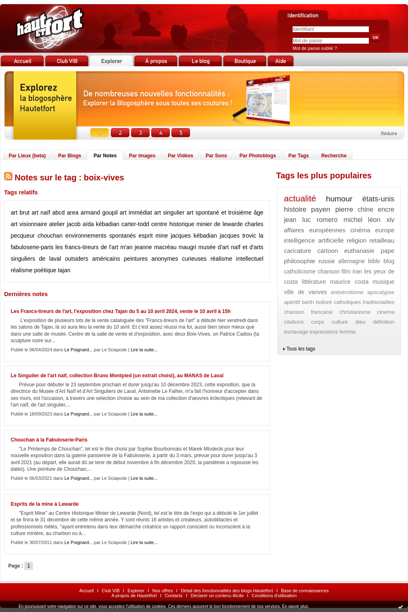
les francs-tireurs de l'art (87, 247)
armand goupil (98, 212)
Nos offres (162, 590)
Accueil (86, 590)
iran (357, 271)
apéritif (292, 302)
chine (365, 209)
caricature (297, 250)
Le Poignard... (78, 349)
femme (348, 332)
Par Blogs (69, 156)
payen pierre (332, 209)
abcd (58, 212)
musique (383, 281)
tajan (64, 270)
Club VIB (111, 590)
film (346, 271)
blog (389, 261)
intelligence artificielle (314, 240)
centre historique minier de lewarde (197, 224)
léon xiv (381, 219)
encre (386, 209)
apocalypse (380, 292)
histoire (295, 209)
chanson (329, 271)
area (72, 212)
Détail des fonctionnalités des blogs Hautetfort (227, 590)
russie (327, 260)
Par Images (142, 156)
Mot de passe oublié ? (315, 48)
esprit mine (153, 235)
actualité (300, 198)
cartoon (327, 250)
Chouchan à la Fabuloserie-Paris (49, 440)
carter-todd (135, 224)
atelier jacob (65, 224)
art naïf (41, 212)
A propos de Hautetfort (134, 595)
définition (383, 322)
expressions (324, 332)
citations (294, 322)
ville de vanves (305, 292)
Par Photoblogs (257, 156)
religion (356, 240)
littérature (314, 281)
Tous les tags (300, 349)
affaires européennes (314, 230)
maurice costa (349, 281)
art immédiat (136, 212)
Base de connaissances (305, 590)
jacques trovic (238, 235)
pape (387, 250)
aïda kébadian (101, 224)
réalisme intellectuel (237, 258)
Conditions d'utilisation (273, 595)
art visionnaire (29, 224)
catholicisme (300, 271)
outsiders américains (92, 258)
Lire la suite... (144, 349)
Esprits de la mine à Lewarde (45, 504)
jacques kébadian (194, 235)
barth (308, 302)
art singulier (169, 212)
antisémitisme (347, 292)
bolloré (324, 302)
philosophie (299, 260)
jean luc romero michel (323, 219)
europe (384, 230)
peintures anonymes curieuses (165, 258)
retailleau (381, 240)
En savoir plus (295, 606)
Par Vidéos (180, 156)
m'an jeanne (136, 247)
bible (374, 261)
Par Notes (105, 156)
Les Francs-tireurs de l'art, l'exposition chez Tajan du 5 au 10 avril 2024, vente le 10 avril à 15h (121, 311)
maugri (187, 247)
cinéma (360, 230)
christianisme (354, 312)
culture (340, 322)
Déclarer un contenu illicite (217, 595)
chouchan (50, 235)
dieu (360, 322)
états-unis (378, 199)
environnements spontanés (101, 235)
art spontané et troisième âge (225, 212)
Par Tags (298, 156)
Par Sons (216, 156)
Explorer (135, 590)
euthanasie (359, 250)
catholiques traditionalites (364, 302)
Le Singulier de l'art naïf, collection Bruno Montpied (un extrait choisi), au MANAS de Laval (117, 375)
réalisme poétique (33, 270)
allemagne (351, 261)
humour (339, 198)
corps (317, 322)
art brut (20, 212)
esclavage (296, 332)
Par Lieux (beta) (27, 156)
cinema (385, 312)
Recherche (333, 156)
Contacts (174, 595)
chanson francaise (308, 312)
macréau (165, 247)
